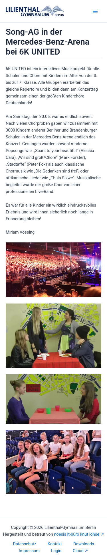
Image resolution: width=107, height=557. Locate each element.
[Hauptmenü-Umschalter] (95, 11)
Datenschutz (24, 543)
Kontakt (55, 543)
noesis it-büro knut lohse (76, 534)
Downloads (83, 543)
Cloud (78, 550)
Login (56, 550)
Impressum (29, 550)
